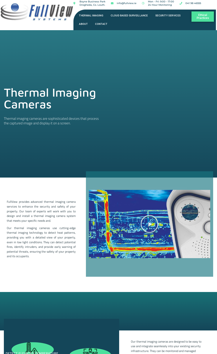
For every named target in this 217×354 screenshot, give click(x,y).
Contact (101, 24)
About (83, 24)
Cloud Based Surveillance (129, 15)
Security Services (168, 15)
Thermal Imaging (91, 15)
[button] (149, 224)
